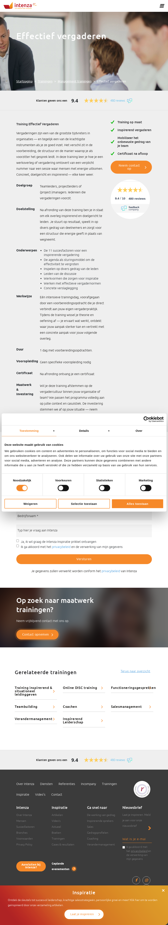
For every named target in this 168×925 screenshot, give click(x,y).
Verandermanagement (33, 719)
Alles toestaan (137, 503)
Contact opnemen (35, 635)
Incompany (88, 784)
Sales (90, 826)
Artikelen (57, 815)
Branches (22, 832)
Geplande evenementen (64, 866)
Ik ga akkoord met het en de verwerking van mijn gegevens (72, 547)
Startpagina (24, 81)
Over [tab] (139, 430)
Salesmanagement (126, 706)
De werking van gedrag (101, 815)
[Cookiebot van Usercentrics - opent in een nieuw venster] (146, 419)
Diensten (46, 784)
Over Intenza (25, 784)
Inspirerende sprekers (100, 820)
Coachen (70, 706)
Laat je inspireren (82, 914)
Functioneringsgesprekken (132, 688)
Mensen (21, 820)
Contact (56, 794)
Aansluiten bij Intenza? (31, 866)
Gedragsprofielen (97, 832)
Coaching (92, 838)
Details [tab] (84, 430)
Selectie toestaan (84, 503)
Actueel (56, 826)
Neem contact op (129, 167)
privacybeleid (61, 547)
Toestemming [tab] (29, 430)
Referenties (67, 784)
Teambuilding (26, 706)
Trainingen (45, 81)
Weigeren (30, 503)
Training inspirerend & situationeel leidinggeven (33, 691)
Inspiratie (22, 794)
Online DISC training (80, 688)
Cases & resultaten (63, 844)
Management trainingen (75, 81)
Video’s (40, 794)
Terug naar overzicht (135, 671)
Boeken (56, 832)
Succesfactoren (25, 826)
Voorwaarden (24, 838)
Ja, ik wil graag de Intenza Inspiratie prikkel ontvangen (58, 541)
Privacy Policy (24, 844)
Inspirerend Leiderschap (73, 720)
